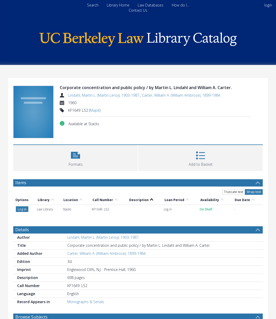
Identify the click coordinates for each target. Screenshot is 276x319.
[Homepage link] (138, 38)
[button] (75, 157)
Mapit (95, 110)
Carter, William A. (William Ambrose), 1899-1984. (181, 95)
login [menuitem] (268, 5)
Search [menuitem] (92, 5)
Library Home (118, 5)
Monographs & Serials (85, 301)
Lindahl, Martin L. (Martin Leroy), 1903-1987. (104, 95)
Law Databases (150, 5)
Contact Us (138, 10)
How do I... (180, 5)
